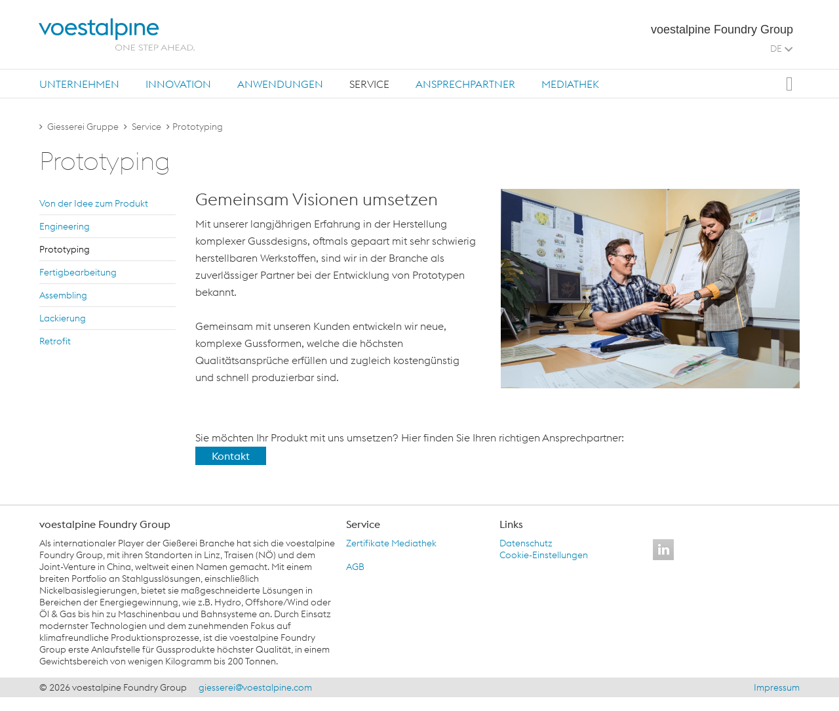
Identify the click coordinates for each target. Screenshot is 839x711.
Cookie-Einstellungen (543, 555)
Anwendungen (280, 84)
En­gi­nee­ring (64, 226)
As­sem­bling (63, 295)
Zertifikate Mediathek (391, 543)
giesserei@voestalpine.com (255, 687)
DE (781, 48)
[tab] (79, 84)
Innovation (178, 84)
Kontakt (231, 455)
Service (369, 84)
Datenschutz (526, 543)
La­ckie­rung (62, 318)
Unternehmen (79, 84)
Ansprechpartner (465, 84)
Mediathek (570, 84)
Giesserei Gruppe (83, 126)
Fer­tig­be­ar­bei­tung (78, 272)
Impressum (777, 687)
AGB (355, 567)
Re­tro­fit (55, 341)
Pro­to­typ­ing (64, 249)
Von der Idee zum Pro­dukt (93, 203)
